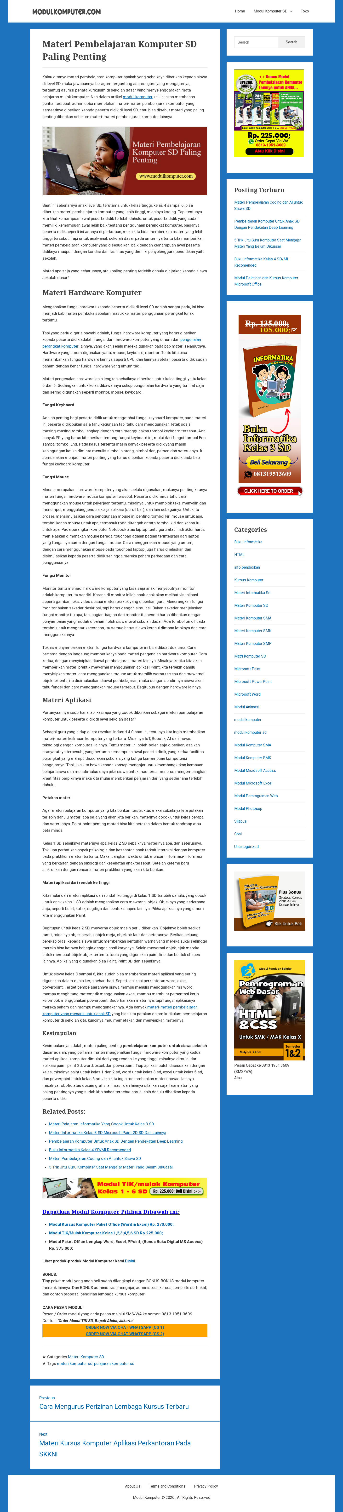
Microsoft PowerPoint (253, 681)
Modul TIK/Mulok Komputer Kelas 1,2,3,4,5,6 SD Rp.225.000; (106, 1233)
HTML (239, 554)
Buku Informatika (248, 542)
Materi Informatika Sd (252, 592)
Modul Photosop (248, 808)
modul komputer (138, 96)
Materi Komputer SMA (252, 618)
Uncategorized (246, 846)
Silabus (240, 821)
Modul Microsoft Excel (253, 783)
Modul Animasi (246, 707)
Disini (130, 1261)
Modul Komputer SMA (252, 745)
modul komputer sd (250, 732)
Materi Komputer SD (86, 1356)
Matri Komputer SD (250, 656)
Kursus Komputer (248, 580)
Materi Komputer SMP (253, 643)
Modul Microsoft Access (255, 770)
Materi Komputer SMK (252, 631)
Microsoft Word (247, 694)
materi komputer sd (74, 1363)
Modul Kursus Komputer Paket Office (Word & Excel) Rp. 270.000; (111, 1224)
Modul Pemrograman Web (256, 796)
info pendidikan (247, 567)
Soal (238, 834)
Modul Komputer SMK (252, 758)
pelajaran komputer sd (114, 1363)
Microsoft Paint (247, 669)
